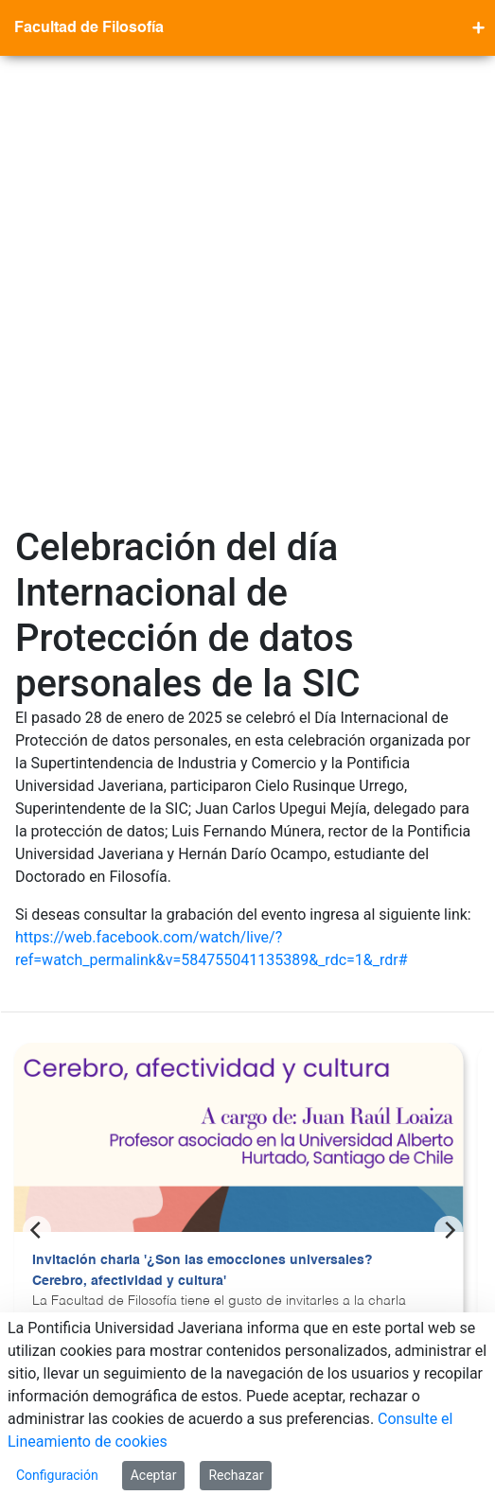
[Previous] (37, 788)
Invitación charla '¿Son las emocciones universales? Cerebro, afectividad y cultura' (202, 829)
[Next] (448, 788)
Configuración (57, 1475)
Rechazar (235, 1475)
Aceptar (154, 1475)
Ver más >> (66, 951)
